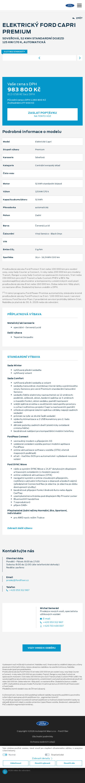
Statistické (57, 754)
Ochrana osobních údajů (42, 742)
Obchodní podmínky (42, 736)
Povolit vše (69, 763)
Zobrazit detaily (42, 758)
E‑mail (45, 618)
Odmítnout (15, 763)
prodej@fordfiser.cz (17, 580)
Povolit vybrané (42, 763)
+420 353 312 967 (17, 590)
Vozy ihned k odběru (42, 647)
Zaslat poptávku (42, 114)
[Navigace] (79, 6)
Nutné (12, 754)
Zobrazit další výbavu (19, 528)
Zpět (77, 18)
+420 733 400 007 (52, 625)
